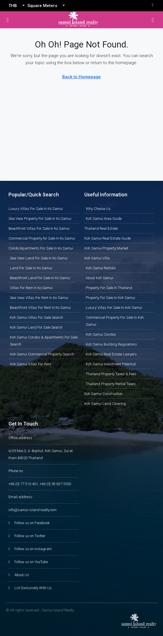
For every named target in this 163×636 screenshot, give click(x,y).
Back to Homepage (81, 76)
